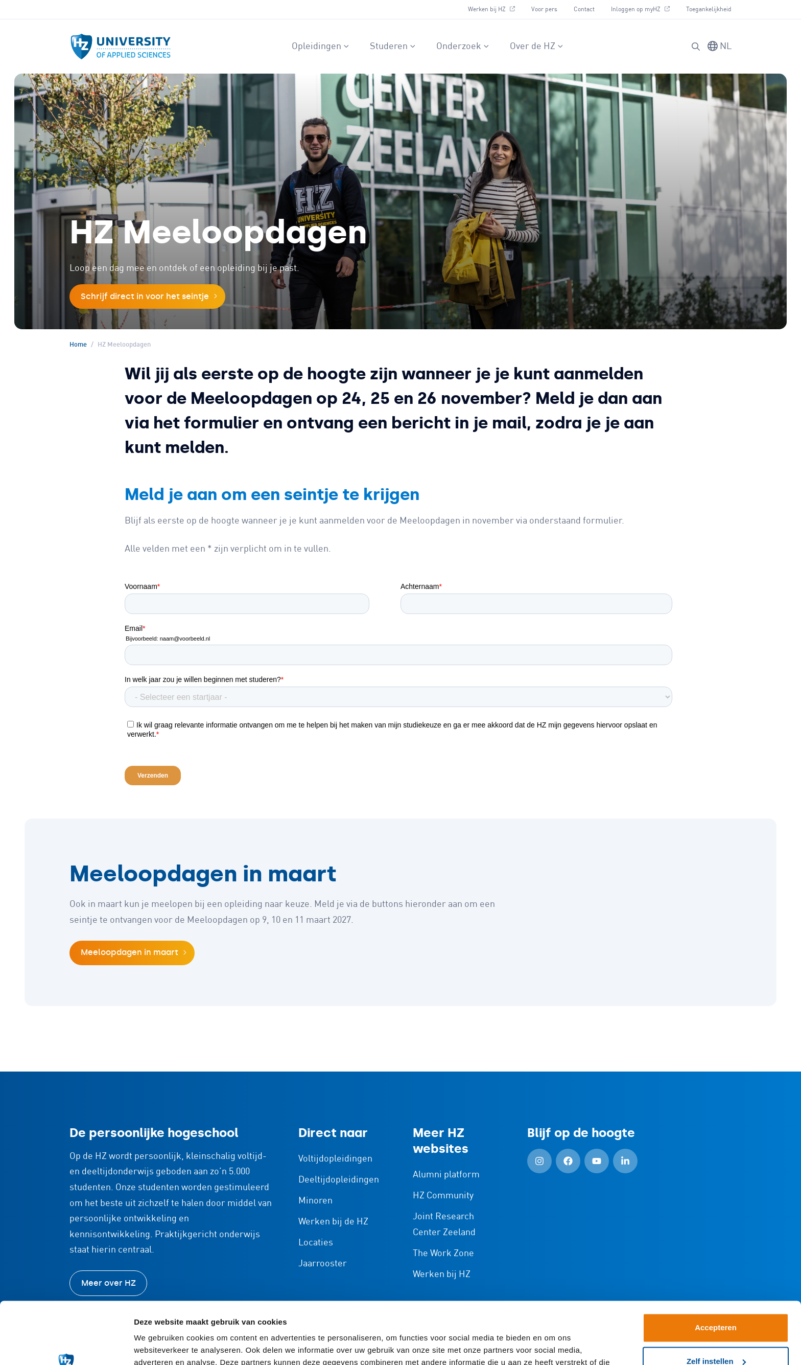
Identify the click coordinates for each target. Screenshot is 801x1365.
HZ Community (443, 1195)
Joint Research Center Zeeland (444, 1224)
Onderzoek (462, 46)
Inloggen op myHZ (644, 8)
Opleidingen (320, 46)
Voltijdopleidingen (335, 1159)
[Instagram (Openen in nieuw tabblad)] (539, 1161)
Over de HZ (536, 46)
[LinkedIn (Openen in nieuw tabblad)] (625, 1161)
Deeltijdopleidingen (338, 1180)
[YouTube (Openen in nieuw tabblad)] (596, 1161)
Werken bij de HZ (333, 1221)
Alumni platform (446, 1174)
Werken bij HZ (495, 8)
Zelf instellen (716, 1303)
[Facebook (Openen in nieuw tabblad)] (568, 1161)
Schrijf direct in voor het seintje (145, 296)
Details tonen (158, 1344)
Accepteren (716, 1269)
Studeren (393, 46)
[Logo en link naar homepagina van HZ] (120, 46)
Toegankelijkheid (709, 9)
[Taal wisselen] (720, 47)
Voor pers (544, 9)
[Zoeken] (696, 46)
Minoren (315, 1200)
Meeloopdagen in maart (129, 952)
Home (78, 345)
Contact (584, 9)
